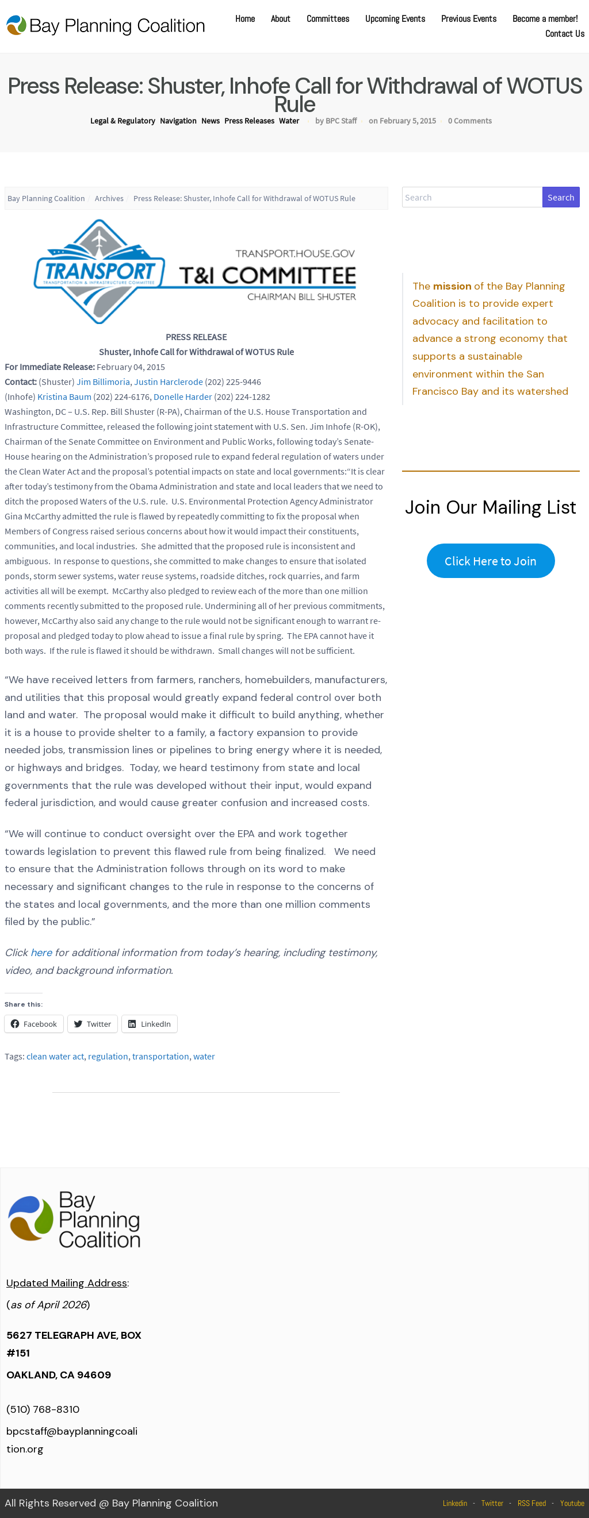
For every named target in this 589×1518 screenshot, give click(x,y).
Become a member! (544, 19)
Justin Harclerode (168, 381)
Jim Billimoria (103, 381)
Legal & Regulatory (122, 120)
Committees (328, 19)
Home (245, 19)
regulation (108, 1056)
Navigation (178, 120)
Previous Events (468, 19)
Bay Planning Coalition (46, 198)
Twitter (492, 1503)
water (204, 1056)
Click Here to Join (491, 561)
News (210, 120)
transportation (160, 1056)
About (280, 19)
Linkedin (455, 1503)
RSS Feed (532, 1503)
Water (289, 120)
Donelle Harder (183, 396)
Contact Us (564, 34)
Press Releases (249, 120)
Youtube (572, 1503)
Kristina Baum (64, 396)
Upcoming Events (395, 19)
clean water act (55, 1056)
